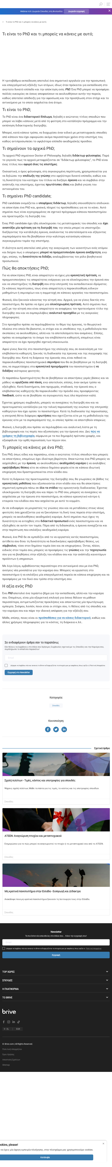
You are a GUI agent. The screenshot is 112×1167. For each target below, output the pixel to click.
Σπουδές (24, 22)
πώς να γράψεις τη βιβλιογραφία (66, 512)
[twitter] (5, 128)
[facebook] (5, 115)
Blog (13, 22)
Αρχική (3, 22)
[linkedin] (5, 121)
